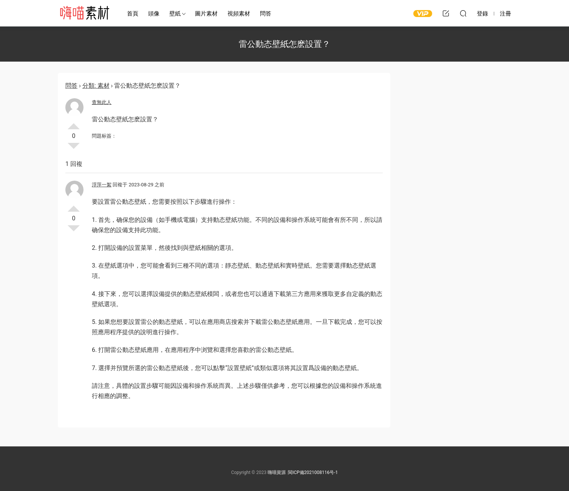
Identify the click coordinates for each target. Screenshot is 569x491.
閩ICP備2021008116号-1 (313, 472)
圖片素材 (206, 13)
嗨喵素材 (84, 13)
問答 (265, 13)
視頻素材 (238, 13)
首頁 (132, 13)
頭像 (153, 13)
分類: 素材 (96, 85)
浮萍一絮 (101, 184)
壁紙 (175, 13)
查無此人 (101, 102)
